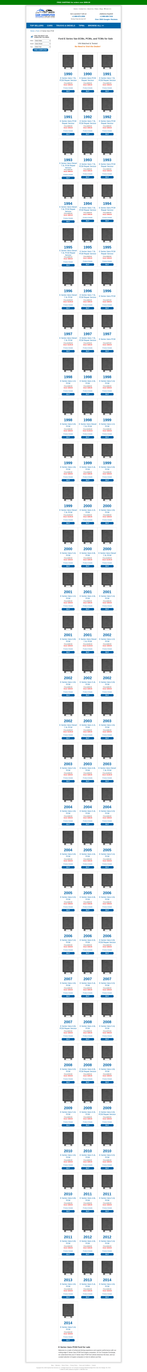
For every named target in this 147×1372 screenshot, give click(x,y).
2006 (107, 893)
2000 (88, 506)
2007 (68, 979)
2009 (107, 1065)
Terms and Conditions (84, 1365)
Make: (32, 40)
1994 (68, 203)
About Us (90, 9)
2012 (88, 1237)
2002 (107, 635)
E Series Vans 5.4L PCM (107, 382)
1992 (88, 117)
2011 (88, 1194)
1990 (68, 74)
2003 (88, 721)
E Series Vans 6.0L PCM (107, 812)
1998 (68, 377)
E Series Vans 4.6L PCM (88, 382)
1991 (107, 74)
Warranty (57, 1365)
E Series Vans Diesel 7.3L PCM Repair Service (68, 165)
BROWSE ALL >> (96, 25)
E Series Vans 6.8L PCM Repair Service (107, 941)
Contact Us (82, 9)
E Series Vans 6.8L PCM (68, 425)
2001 (68, 592)
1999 (107, 420)
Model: (32, 43)
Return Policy (65, 1365)
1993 (68, 160)
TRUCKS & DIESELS (65, 25)
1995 (68, 247)
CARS (50, 25)
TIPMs (81, 25)
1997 (68, 334)
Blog (101, 9)
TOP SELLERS (37, 25)
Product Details (68, 88)
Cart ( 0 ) (107, 9)
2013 (68, 1280)
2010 (68, 1151)
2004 (68, 807)
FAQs (96, 9)
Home (75, 9)
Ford (37, 31)
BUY (68, 91)
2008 (88, 1022)
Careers (94, 1365)
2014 (107, 1280)
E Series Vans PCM (107, 296)
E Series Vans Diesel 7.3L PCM (68, 296)
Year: (31, 47)
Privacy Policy (73, 1365)
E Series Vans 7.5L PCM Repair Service (68, 79)
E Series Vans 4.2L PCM (68, 382)
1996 (68, 291)
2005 (88, 850)
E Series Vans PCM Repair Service (87, 79)
